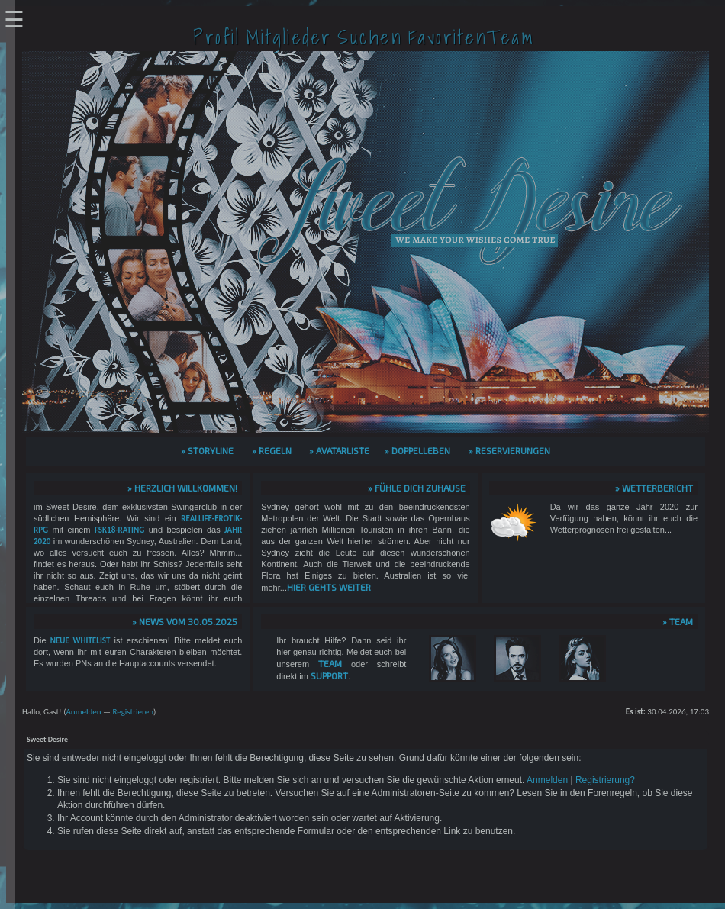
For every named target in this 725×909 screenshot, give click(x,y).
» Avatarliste (339, 450)
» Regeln (272, 450)
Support (329, 675)
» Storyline (207, 450)
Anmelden (83, 712)
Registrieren (132, 712)
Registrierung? (605, 780)
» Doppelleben (417, 450)
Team (330, 663)
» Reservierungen (509, 450)
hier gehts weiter (329, 587)
